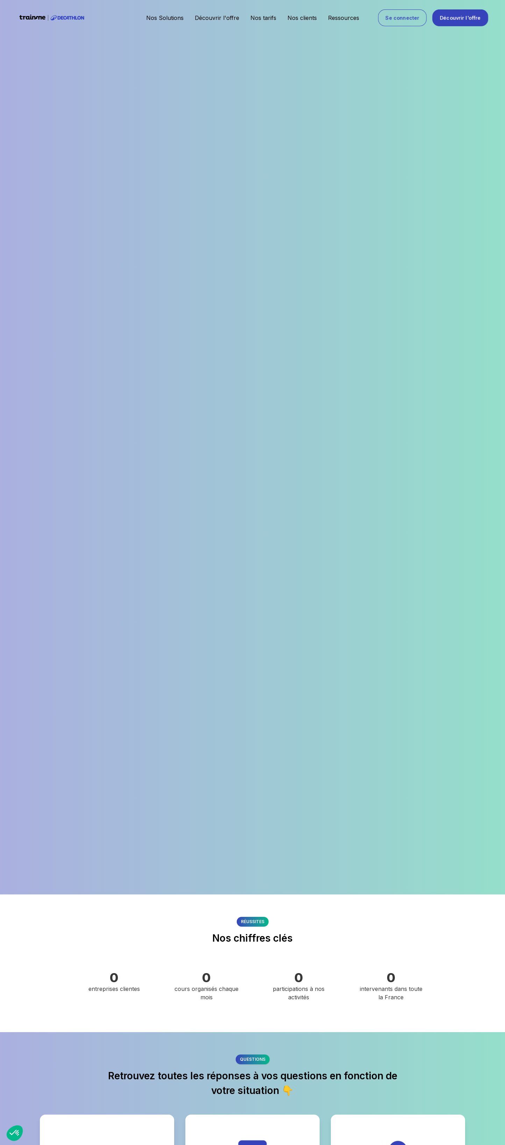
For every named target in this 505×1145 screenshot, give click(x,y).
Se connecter (402, 18)
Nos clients (302, 17)
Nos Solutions (165, 17)
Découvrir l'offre (217, 17)
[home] (52, 18)
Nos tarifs (263, 17)
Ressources (343, 17)
